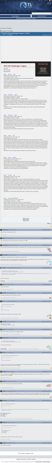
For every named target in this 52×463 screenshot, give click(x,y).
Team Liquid (40, 0)
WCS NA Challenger (43, 66)
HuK (14, 135)
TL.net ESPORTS (10, 34)
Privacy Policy (23, 459)
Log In (2, 0)
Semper (15, 94)
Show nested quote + (8, 306)
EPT (32, 11)
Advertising (18, 459)
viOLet (9, 175)
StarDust (10, 115)
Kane (9, 135)
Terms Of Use (28, 459)
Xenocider (10, 198)
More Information (46, 461)
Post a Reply (10, 30)
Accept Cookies (38, 461)
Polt (9, 157)
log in (23, 453)
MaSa (9, 74)
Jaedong (10, 94)
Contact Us (34, 459)
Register (5, 0)
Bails (14, 74)
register (28, 453)
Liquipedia (46, 0)
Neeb (16, 115)
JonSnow (14, 157)
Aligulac (27, 221)
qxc (14, 175)
